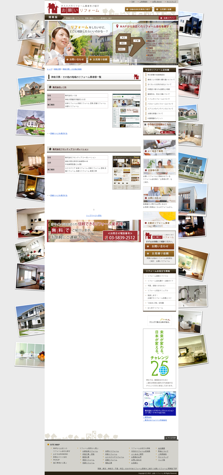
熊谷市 (163, 57)
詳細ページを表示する (58, 133)
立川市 (160, 34)
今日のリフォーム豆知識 (140, 451)
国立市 (156, 38)
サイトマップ (171, 1)
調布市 (160, 36)
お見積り (134, 463)
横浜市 (148, 43)
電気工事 (108, 463)
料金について (163, 451)
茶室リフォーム (88, 460)
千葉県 (150, 48)
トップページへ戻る (94, 215)
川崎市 (154, 43)
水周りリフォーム (112, 451)
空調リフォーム (88, 463)
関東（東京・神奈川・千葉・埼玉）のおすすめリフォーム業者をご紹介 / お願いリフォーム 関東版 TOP (137, 469)
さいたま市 (150, 57)
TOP (133, 1)
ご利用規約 (143, 1)
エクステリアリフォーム (114, 457)
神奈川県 (151, 41)
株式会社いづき (60, 87)
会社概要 (161, 448)
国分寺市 (149, 38)
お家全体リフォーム (90, 451)
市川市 (160, 50)
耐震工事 (85, 457)
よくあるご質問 (137, 454)
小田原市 (169, 43)
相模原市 (161, 43)
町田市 (166, 36)
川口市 (148, 59)
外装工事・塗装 (88, 454)
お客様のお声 (136, 457)
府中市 (154, 36)
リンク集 (161, 460)
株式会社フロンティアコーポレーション (70, 149)
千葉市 (148, 50)
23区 (147, 34)
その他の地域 (164, 38)
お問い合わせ (157, 1)
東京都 (150, 32)
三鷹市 (148, 36)
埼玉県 (150, 55)
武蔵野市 (167, 34)
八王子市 (154, 34)
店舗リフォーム (111, 460)
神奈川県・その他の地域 (72, 69)
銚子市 (154, 50)
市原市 (166, 50)
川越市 (157, 57)
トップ (49, 69)
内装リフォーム (111, 454)
